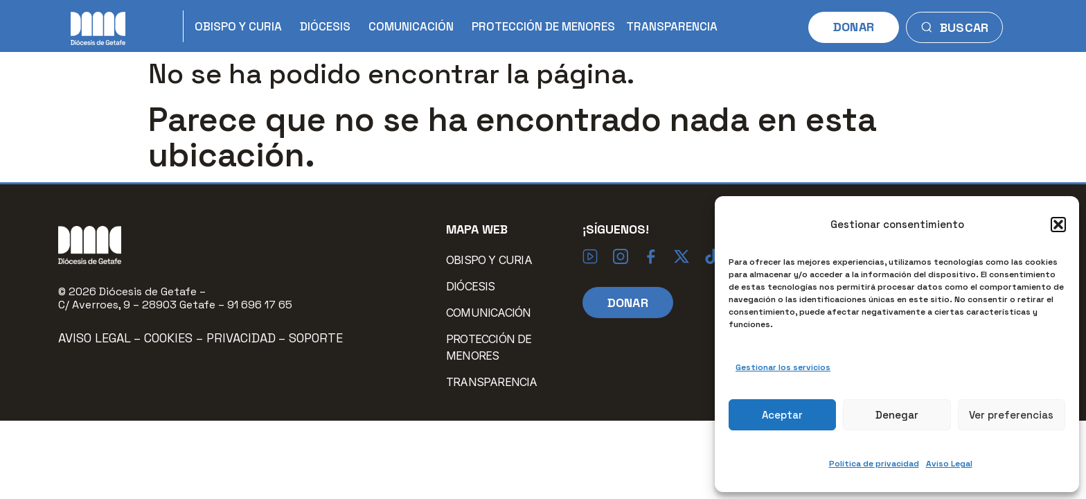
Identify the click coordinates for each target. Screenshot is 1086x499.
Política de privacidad (874, 463)
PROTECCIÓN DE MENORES (543, 26)
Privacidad (241, 338)
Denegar (896, 414)
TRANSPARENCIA (672, 26)
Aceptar (782, 414)
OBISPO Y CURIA (242, 26)
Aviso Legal (949, 463)
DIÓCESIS (328, 26)
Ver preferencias (1011, 414)
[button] (1058, 224)
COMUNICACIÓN (414, 26)
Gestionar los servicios (783, 367)
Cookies (170, 338)
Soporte (316, 338)
